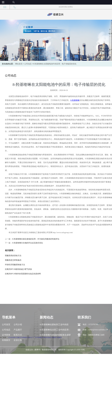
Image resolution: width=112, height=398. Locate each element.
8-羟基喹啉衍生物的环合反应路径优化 (33, 243)
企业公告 (18, 353)
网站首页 (18, 64)
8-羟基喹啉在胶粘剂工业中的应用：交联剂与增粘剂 (54, 338)
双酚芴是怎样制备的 (19, 260)
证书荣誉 (6, 348)
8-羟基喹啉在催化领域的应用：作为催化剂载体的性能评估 (41, 239)
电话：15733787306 (90, 337)
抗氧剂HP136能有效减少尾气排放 (24, 269)
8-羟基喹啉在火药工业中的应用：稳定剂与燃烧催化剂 (55, 343)
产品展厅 (18, 343)
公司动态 (28, 64)
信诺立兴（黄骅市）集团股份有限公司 (41, 363)
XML (83, 363)
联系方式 (18, 348)
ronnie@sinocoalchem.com (98, 343)
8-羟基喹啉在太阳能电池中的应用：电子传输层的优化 (55, 64)
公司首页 (6, 337)
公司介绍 (18, 337)
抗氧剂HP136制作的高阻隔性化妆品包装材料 (29, 274)
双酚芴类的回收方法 (19, 256)
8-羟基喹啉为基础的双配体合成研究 (55, 349)
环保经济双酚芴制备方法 (21, 265)
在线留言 (6, 353)
